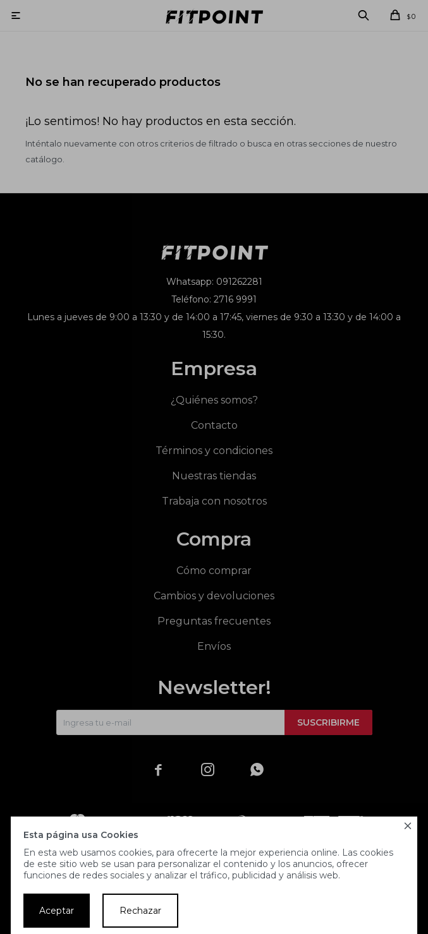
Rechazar (140, 910)
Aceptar (56, 910)
